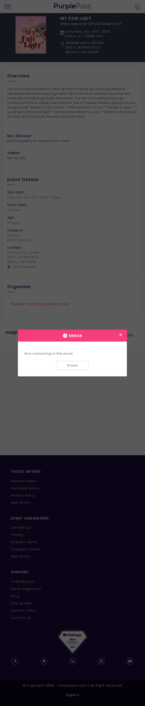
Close (72, 365)
